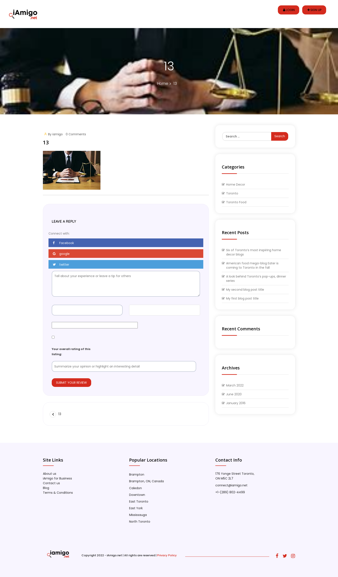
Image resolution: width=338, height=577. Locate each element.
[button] (126, 242)
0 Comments (76, 134)
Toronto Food (236, 202)
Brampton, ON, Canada (146, 481)
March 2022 (235, 385)
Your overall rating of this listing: (71, 351)
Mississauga (138, 515)
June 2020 (234, 394)
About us (49, 473)
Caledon (135, 488)
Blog (46, 488)
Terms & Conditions (58, 492)
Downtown (137, 495)
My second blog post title (245, 289)
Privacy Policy (167, 555)
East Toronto (138, 501)
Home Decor (235, 184)
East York (136, 508)
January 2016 (236, 403)
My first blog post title (242, 298)
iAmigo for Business (57, 478)
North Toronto (139, 521)
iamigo (57, 134)
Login (289, 10)
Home (162, 83)
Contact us (51, 483)
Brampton (136, 474)
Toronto (232, 193)
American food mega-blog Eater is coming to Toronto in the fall (252, 265)
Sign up (314, 10)
